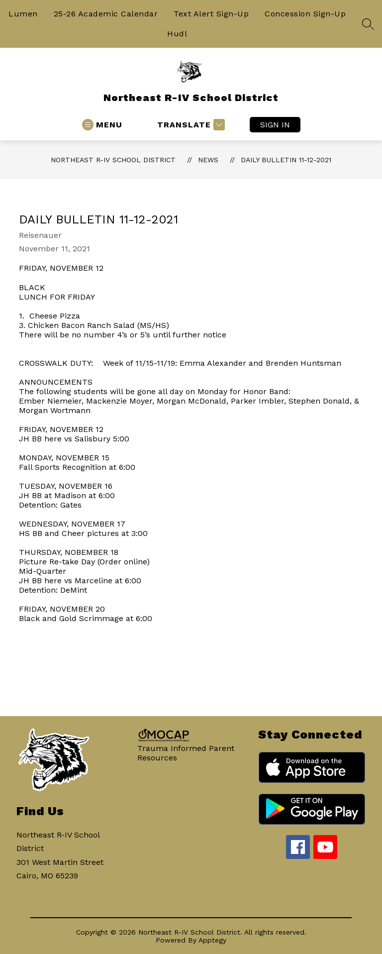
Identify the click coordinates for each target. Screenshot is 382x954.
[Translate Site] (190, 124)
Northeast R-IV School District (113, 160)
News (208, 160)
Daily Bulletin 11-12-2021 (286, 160)
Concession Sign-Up (305, 13)
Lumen (23, 13)
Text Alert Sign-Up (211, 13)
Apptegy (212, 940)
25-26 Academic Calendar (106, 13)
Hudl (177, 33)
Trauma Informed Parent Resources (185, 752)
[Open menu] (102, 124)
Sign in (275, 124)
